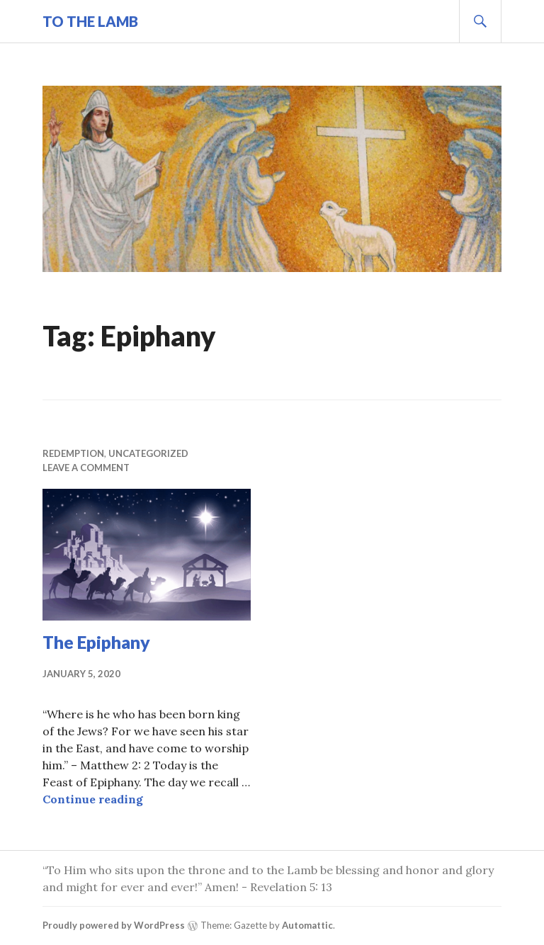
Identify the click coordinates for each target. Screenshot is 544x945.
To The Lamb (90, 21)
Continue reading (92, 799)
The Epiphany (96, 641)
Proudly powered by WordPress (113, 925)
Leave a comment (86, 467)
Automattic (307, 925)
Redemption (73, 453)
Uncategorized (148, 453)
